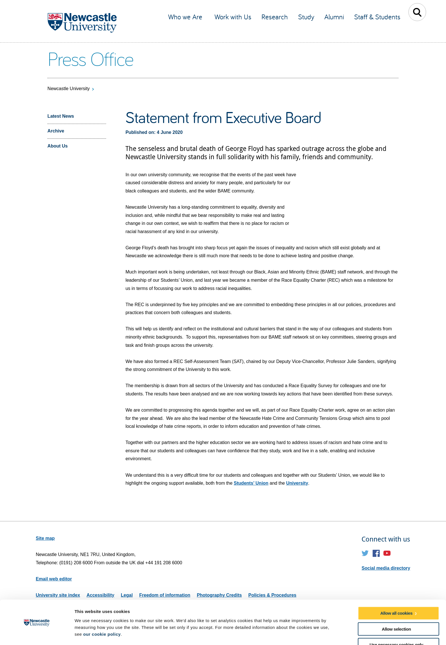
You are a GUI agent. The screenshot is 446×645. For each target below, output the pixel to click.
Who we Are (186, 16)
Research (274, 16)
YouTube (387, 553)
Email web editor (54, 578)
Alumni (334, 16)
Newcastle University (69, 88)
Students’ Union (251, 483)
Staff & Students (377, 16)
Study (306, 16)
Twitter (365, 553)
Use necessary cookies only (396, 626)
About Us (58, 146)
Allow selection (396, 610)
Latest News (61, 116)
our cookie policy (102, 615)
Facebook (376, 553)
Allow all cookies (396, 594)
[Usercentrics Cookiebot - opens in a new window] (37, 634)
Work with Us (232, 16)
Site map (45, 538)
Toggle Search (417, 12)
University (297, 483)
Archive (56, 130)
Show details (298, 633)
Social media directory (386, 568)
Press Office (90, 58)
